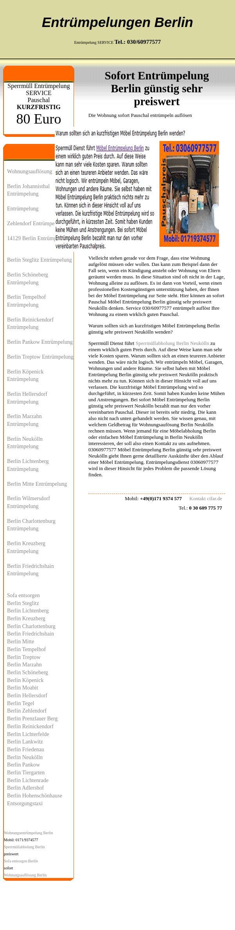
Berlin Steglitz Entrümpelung (39, 260)
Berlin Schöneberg (27, 672)
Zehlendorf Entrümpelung (36, 223)
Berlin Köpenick (25, 680)
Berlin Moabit (22, 687)
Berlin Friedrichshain (30, 633)
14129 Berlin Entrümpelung (38, 238)
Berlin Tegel (20, 703)
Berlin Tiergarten (26, 772)
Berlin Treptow (24, 657)
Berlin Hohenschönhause (34, 795)
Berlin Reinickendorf (30, 726)
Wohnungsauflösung (29, 171)
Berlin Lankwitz (25, 741)
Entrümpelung (23, 208)
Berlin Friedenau (25, 749)
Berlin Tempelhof (26, 649)
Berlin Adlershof (25, 788)
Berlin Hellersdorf (27, 695)
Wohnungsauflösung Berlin (25, 875)
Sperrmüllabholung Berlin (24, 847)
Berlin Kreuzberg (26, 618)
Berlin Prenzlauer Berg (32, 718)
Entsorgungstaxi (25, 803)
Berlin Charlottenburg (31, 626)
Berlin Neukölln (25, 757)
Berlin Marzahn (24, 664)
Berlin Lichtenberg (27, 610)
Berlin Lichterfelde (28, 734)
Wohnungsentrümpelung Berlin (28, 833)
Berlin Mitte (20, 641)
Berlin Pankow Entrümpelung (40, 342)
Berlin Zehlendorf (27, 710)
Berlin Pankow (23, 764)
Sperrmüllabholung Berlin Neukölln (172, 343)
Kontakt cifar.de (205, 498)
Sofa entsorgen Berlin (21, 861)
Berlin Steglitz (23, 603)
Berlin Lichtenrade (27, 780)
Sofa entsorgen (23, 595)
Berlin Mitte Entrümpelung (37, 484)
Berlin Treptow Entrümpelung (40, 357)
